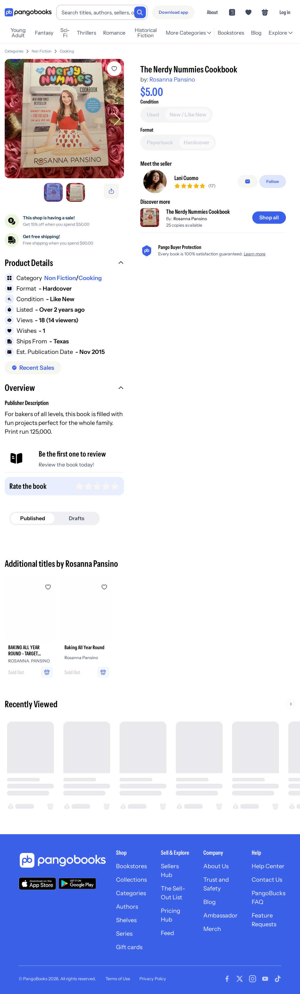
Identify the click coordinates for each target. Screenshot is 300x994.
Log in (284, 12)
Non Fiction (42, 51)
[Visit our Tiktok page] (277, 978)
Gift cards (129, 947)
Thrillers (86, 33)
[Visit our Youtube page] (265, 978)
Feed (167, 933)
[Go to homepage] (28, 12)
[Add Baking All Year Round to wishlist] (104, 587)
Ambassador (220, 915)
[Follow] (272, 181)
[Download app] (173, 12)
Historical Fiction (146, 33)
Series (124, 933)
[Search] (140, 12)
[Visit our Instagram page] (252, 978)
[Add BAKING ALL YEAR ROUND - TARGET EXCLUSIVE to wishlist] (48, 587)
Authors (127, 906)
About (212, 12)
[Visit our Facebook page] (227, 978)
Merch (212, 928)
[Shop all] (269, 217)
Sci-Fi (65, 33)
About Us (216, 866)
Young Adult (18, 33)
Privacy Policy (152, 978)
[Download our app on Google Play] (77, 883)
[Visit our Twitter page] (239, 978)
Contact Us (267, 879)
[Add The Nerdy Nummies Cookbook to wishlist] (114, 68)
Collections (131, 879)
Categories (14, 51)
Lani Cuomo (186, 178)
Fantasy (44, 33)
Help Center (268, 866)
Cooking (67, 51)
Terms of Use (117, 978)
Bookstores (231, 33)
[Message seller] (248, 181)
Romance (114, 33)
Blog (256, 33)
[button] (64, 264)
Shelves (126, 920)
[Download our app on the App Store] (37, 883)
